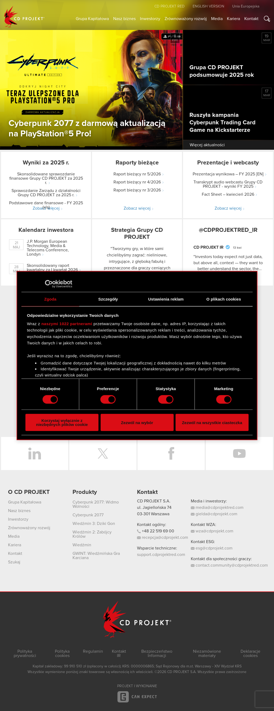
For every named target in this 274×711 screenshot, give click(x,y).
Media (217, 19)
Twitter (102, 453)
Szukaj (269, 20)
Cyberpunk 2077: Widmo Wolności (96, 504)
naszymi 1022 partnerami (66, 323)
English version (208, 6)
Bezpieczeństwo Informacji (156, 653)
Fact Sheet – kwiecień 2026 (228, 194)
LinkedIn (34, 453)
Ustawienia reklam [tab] (166, 299)
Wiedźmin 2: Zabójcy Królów (92, 534)
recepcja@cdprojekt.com (162, 537)
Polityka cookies (62, 653)
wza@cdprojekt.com (212, 531)
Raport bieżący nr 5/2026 (137, 174)
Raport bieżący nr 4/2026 (137, 182)
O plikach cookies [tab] (223, 299)
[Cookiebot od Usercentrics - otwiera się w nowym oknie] (48, 284)
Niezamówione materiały (207, 653)
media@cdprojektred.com (217, 507)
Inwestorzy (150, 19)
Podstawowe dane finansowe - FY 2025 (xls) (46, 205)
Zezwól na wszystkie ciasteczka (212, 422)
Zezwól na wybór (137, 422)
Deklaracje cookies (250, 653)
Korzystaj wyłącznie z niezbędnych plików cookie (62, 422)
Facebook (171, 453)
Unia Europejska (245, 6)
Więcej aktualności (207, 145)
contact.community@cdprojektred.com (229, 565)
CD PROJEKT (24, 16)
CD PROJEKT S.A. (153, 501)
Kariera (233, 19)
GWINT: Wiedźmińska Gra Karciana (96, 555)
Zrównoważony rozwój (186, 19)
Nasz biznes (124, 19)
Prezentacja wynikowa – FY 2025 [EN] (228, 174)
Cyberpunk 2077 (88, 515)
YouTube (239, 453)
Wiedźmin (82, 545)
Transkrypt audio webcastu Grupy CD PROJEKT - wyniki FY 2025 (227, 184)
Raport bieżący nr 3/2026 (137, 190)
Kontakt (251, 19)
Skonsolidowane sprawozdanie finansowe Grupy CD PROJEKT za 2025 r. (46, 178)
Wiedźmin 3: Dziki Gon (94, 523)
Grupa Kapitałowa (92, 19)
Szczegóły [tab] (108, 299)
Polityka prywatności (25, 653)
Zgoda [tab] (50, 299)
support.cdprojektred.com (161, 554)
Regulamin (93, 651)
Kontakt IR (119, 653)
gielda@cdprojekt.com (214, 514)
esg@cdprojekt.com (212, 548)
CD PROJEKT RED (169, 6)
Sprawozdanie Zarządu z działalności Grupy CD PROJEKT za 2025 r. (46, 193)
